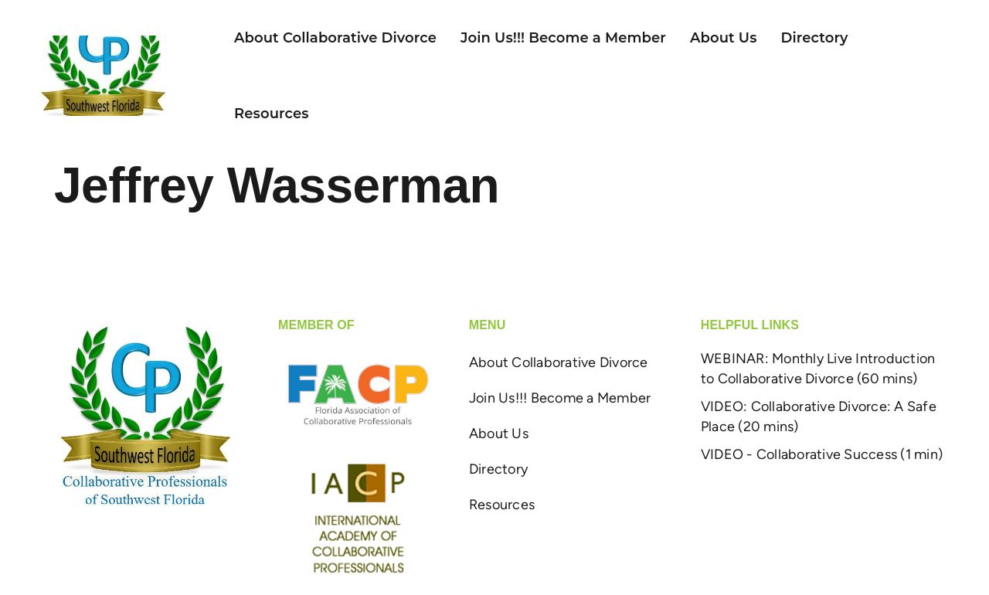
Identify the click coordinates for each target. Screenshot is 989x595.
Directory (814, 37)
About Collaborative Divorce (335, 37)
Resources (271, 113)
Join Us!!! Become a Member (563, 37)
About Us (723, 37)
